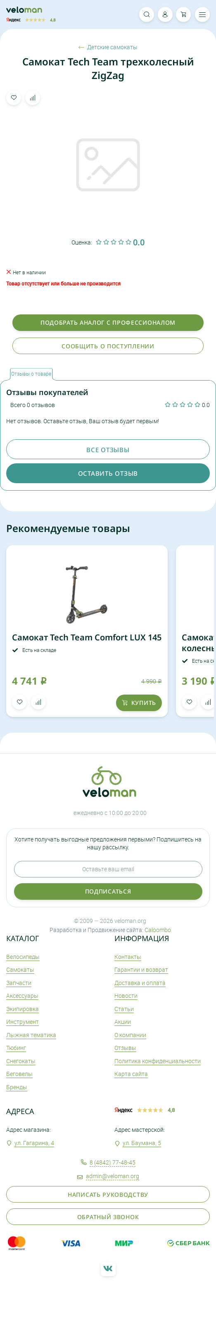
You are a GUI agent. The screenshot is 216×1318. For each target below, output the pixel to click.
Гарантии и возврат (141, 969)
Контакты (127, 957)
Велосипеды (23, 957)
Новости (126, 995)
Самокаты (20, 969)
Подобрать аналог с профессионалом (108, 322)
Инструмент (22, 1022)
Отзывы (125, 1048)
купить (139, 703)
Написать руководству (108, 1194)
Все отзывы (107, 450)
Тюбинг (16, 1048)
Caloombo (158, 930)
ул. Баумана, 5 (142, 1143)
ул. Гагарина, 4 (34, 1143)
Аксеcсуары (22, 995)
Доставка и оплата (140, 983)
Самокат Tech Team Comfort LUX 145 (86, 637)
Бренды (16, 1087)
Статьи (124, 1009)
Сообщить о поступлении (108, 346)
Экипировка (22, 1009)
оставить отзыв (108, 473)
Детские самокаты (108, 47)
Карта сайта (131, 1074)
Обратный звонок (108, 1217)
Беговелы (19, 1074)
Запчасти (18, 983)
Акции (122, 1022)
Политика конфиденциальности (157, 1061)
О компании (130, 1035)
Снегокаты (21, 1061)
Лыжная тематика (31, 1035)
